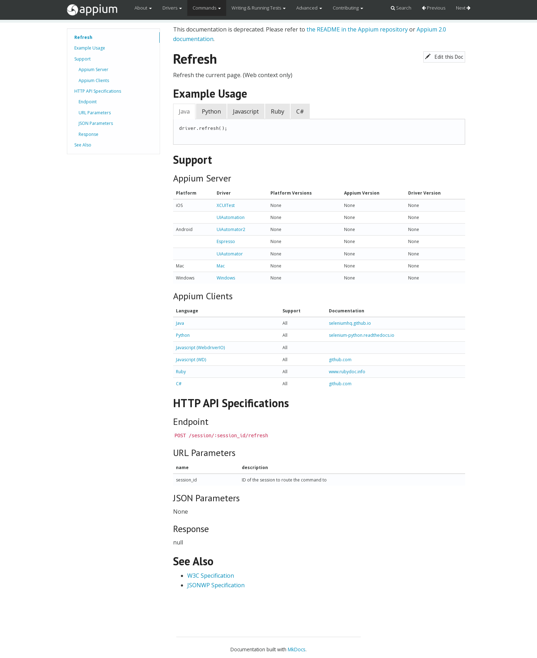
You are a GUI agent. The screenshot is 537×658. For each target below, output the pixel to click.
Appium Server (93, 70)
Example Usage (89, 48)
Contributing (348, 8)
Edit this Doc (444, 56)
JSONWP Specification (216, 585)
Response (88, 134)
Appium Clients (94, 80)
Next (463, 8)
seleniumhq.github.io (350, 323)
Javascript (246, 111)
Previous (433, 8)
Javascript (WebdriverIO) (200, 348)
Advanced (309, 8)
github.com (340, 360)
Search (401, 8)
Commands (207, 8)
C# (300, 111)
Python (211, 111)
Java (184, 111)
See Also (82, 145)
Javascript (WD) (191, 360)
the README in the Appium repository (357, 29)
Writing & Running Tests (259, 8)
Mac (221, 266)
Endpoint (88, 102)
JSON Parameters (96, 123)
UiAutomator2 (231, 229)
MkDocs (296, 649)
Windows (226, 278)
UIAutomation (231, 217)
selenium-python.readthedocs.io (361, 335)
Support (82, 59)
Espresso (226, 241)
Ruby (277, 111)
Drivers (172, 8)
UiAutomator (230, 254)
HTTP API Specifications (97, 91)
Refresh (83, 37)
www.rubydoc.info (347, 372)
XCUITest (226, 205)
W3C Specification (210, 575)
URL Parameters (95, 113)
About (143, 8)
